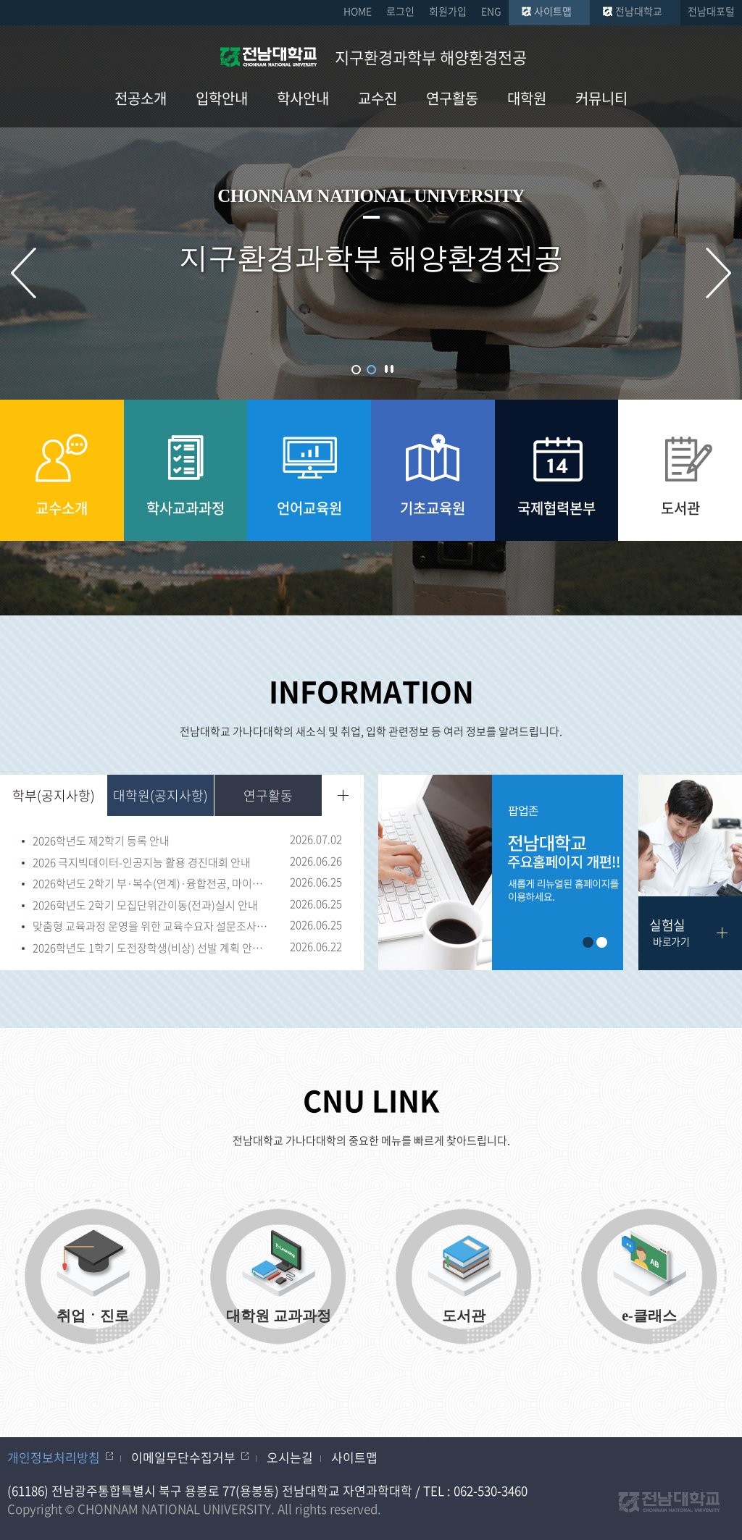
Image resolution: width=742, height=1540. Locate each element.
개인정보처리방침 (53, 1457)
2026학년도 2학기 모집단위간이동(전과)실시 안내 (145, 906)
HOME (357, 11)
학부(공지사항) (53, 795)
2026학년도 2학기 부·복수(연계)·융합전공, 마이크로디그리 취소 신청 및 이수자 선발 (151, 884)
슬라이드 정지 (389, 368)
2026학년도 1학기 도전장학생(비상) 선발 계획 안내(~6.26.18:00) (151, 948)
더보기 (343, 795)
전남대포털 (711, 11)
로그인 (400, 11)
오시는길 (290, 1457)
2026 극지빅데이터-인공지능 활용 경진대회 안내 (142, 863)
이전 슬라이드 (23, 273)
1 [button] (356, 369)
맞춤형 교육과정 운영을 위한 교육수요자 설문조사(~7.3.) (151, 927)
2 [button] (371, 369)
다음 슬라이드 (718, 273)
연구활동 (268, 795)
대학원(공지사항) (160, 795)
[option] (500, 872)
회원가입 (448, 11)
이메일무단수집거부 (183, 1457)
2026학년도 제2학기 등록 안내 (101, 841)
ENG (491, 11)
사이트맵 (553, 11)
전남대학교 (638, 11)
